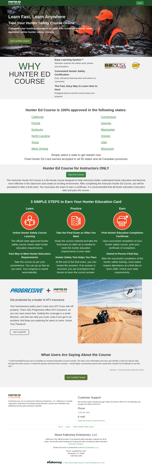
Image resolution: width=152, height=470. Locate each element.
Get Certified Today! (76, 377)
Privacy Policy (88, 463)
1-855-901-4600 (84, 412)
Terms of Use (100, 463)
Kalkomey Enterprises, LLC (88, 447)
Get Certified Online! (20, 41)
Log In (140, 3)
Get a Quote (19, 332)
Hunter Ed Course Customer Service (91, 421)
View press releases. (76, 444)
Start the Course (76, 174)
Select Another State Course (83, 427)
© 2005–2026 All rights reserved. (73, 463)
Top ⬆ (60, 427)
